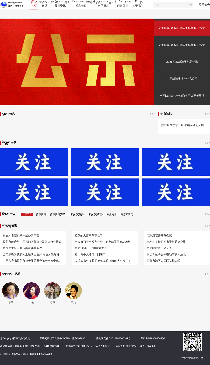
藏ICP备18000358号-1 (153, 338)
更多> (152, 114)
